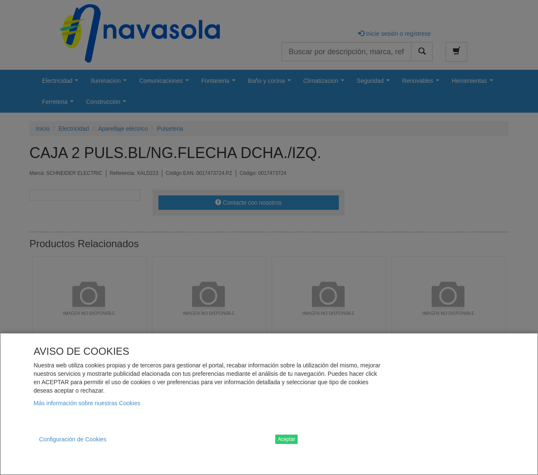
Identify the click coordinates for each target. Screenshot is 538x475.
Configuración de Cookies (72, 439)
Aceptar (286, 439)
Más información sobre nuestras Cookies (87, 403)
